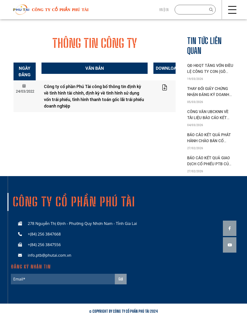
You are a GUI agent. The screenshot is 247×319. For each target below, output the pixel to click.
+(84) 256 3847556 (44, 244)
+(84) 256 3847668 (44, 234)
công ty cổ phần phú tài (60, 10)
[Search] (195, 9)
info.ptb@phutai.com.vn (49, 255)
